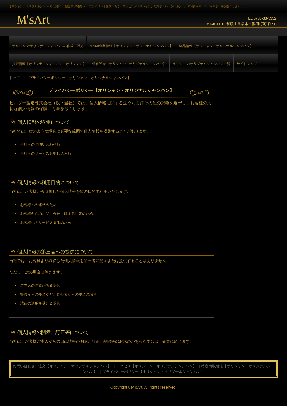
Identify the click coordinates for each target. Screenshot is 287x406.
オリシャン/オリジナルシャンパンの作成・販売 (48, 46)
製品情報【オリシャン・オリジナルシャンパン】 (216, 46)
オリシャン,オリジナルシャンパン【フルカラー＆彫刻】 (36, 19)
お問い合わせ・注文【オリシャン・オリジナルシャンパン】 (62, 366)
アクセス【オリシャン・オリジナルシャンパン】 (156, 366)
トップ (14, 78)
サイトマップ (247, 64)
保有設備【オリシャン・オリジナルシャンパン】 (129, 64)
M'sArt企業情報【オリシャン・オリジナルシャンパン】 (131, 46)
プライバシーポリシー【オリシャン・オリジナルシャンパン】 (153, 372)
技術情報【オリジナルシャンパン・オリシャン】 (49, 64)
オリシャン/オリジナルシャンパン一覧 (201, 64)
